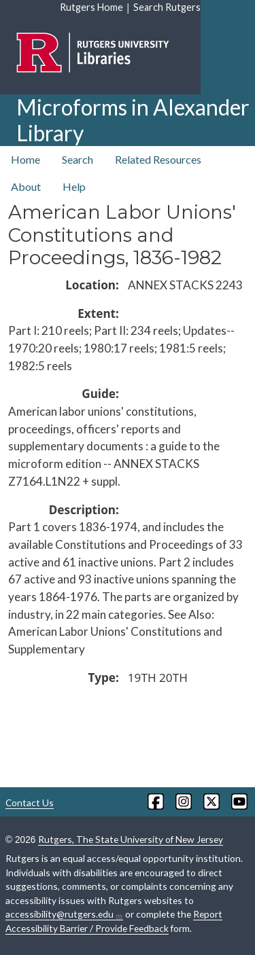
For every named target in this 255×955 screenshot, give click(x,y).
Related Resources (158, 159)
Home (25, 159)
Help (74, 186)
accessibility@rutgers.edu (64, 914)
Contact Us (29, 802)
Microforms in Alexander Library (133, 120)
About (26, 186)
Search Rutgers (167, 7)
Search (77, 159)
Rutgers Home (91, 7)
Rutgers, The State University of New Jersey (130, 839)
